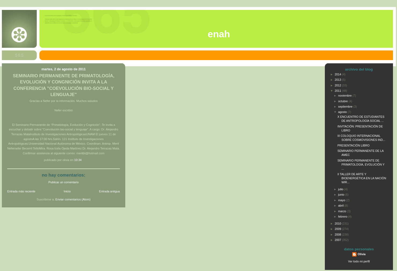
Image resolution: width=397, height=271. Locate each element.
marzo (342, 211)
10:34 (78, 160)
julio (341, 189)
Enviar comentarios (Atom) (73, 199)
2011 (338, 90)
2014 (338, 74)
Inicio (67, 191)
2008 (338, 234)
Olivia (361, 254)
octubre (343, 101)
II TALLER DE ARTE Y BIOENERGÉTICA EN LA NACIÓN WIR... (361, 178)
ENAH (219, 34)
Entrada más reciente (21, 191)
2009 (338, 228)
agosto (343, 111)
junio (341, 194)
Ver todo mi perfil (359, 261)
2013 (338, 79)
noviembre (345, 95)
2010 (338, 223)
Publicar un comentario (64, 182)
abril (341, 205)
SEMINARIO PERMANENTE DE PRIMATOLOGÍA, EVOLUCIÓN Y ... (360, 164)
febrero (343, 216)
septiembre (345, 106)
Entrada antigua (109, 191)
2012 (338, 85)
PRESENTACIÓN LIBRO (353, 145)
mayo (342, 200)
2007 (338, 239)
